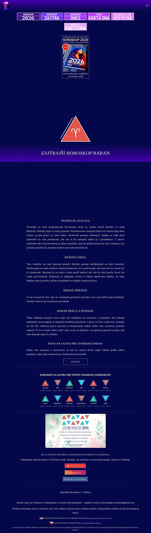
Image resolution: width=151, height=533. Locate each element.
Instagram (75, 472)
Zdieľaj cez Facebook (75, 479)
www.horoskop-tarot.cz (91, 523)
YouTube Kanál (75, 466)
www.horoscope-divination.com (97, 518)
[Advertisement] (80, 97)
